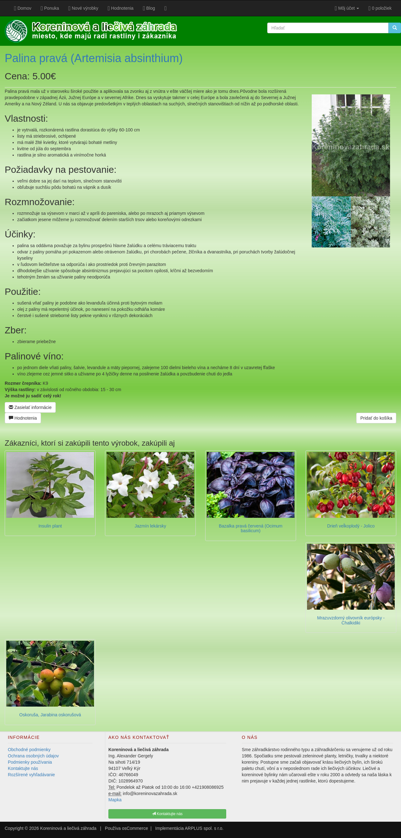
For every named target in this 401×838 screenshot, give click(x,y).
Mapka (115, 799)
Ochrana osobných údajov (33, 755)
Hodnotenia (23, 418)
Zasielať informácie (30, 407)
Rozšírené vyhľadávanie (31, 774)
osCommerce (135, 828)
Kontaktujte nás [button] (167, 814)
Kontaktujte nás (23, 768)
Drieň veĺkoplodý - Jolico (351, 525)
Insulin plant (50, 525)
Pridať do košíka (376, 418)
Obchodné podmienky (29, 749)
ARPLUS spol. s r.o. (204, 828)
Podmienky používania (30, 762)
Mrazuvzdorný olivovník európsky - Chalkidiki (351, 620)
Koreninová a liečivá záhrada (68, 828)
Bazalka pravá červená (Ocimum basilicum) (250, 528)
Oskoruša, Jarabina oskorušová (50, 714)
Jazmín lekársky (150, 525)
